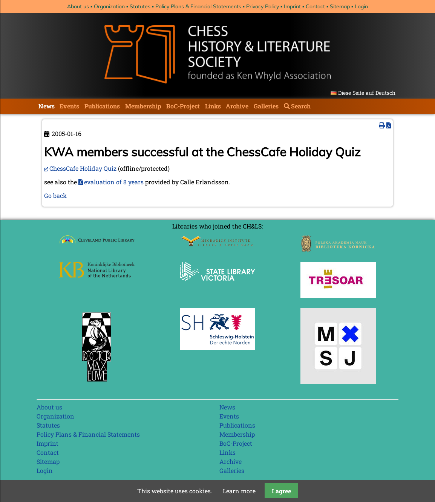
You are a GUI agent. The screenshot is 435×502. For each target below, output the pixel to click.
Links (213, 106)
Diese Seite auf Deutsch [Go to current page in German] (366, 92)
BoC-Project (183, 106)
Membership (143, 106)
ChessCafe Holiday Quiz (82, 168)
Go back (55, 195)
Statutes (140, 6)
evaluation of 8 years (114, 182)
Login (361, 6)
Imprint (292, 6)
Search (301, 106)
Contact (315, 6)
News (46, 106)
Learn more (239, 491)
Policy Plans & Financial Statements (198, 6)
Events (69, 106)
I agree (281, 491)
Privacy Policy (262, 6)
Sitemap (340, 6)
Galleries (266, 106)
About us (78, 6)
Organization (109, 6)
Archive (237, 106)
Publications (102, 106)
